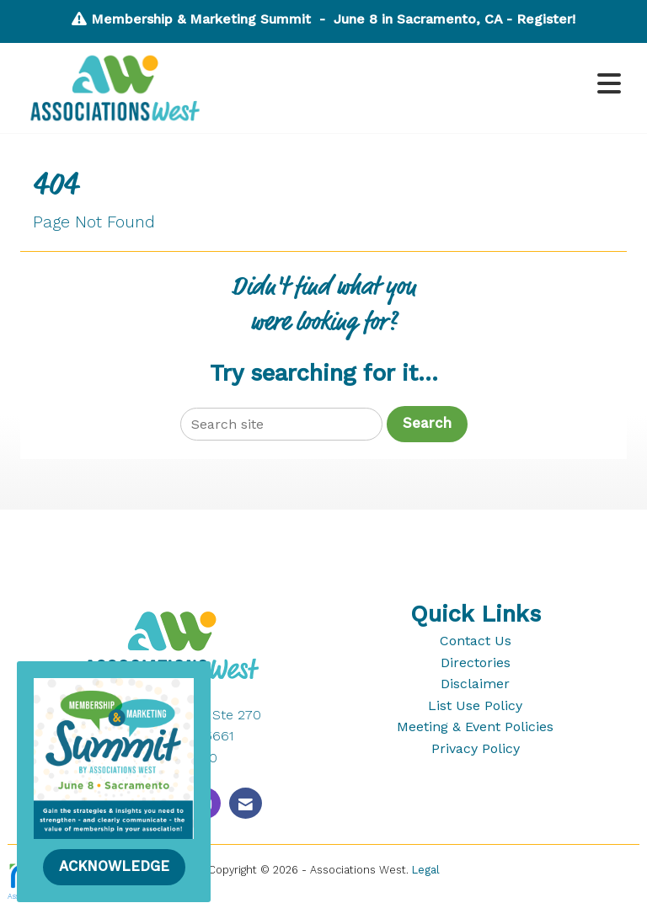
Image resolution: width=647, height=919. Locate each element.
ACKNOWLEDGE (114, 866)
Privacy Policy (475, 748)
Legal (426, 869)
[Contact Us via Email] (245, 803)
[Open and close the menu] (424, 84)
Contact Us (475, 641)
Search (427, 423)
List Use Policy (475, 705)
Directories (476, 663)
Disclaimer (475, 684)
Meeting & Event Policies (475, 727)
